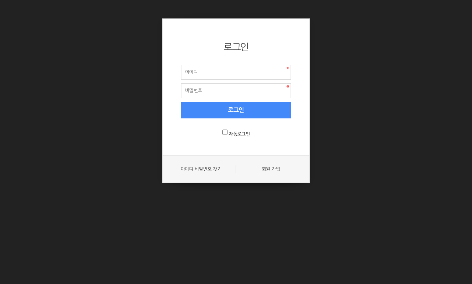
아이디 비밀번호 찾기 (201, 169)
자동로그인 (239, 134)
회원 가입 (271, 169)
